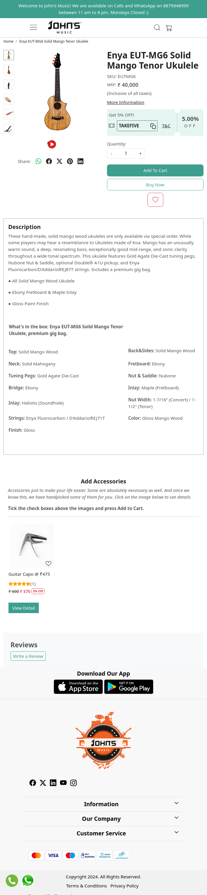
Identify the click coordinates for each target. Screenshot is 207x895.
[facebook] (49, 161)
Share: (24, 161)
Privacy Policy (124, 886)
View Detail (23, 608)
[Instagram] (73, 783)
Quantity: (116, 144)
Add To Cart (155, 170)
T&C (166, 126)
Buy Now (155, 185)
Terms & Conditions (86, 886)
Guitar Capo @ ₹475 (29, 574)
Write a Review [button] (28, 656)
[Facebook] (32, 783)
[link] (157, 27)
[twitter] (59, 161)
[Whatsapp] (38, 161)
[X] (43, 783)
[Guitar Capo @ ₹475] (31, 547)
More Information (125, 102)
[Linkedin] (53, 783)
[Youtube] (63, 783)
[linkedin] (80, 161)
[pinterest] (70, 161)
